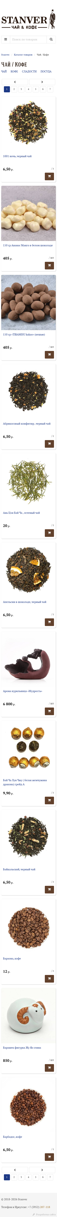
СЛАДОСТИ (29, 71)
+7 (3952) (39, 1207)
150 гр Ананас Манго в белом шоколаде (28, 245)
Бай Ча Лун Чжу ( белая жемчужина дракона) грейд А (25, 782)
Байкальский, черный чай (19, 869)
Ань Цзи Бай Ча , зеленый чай (21, 512)
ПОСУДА (46, 71)
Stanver (5, 54)
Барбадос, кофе (12, 1137)
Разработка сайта (44, 1214)
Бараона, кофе (12, 958)
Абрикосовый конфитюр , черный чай (27, 423)
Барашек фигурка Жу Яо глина (22, 1047)
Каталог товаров (23, 54)
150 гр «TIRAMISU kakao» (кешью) (24, 334)
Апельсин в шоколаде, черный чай (24, 602)
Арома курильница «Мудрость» (22, 691)
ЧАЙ (4, 71)
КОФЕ (14, 71)
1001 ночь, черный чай (17, 156)
